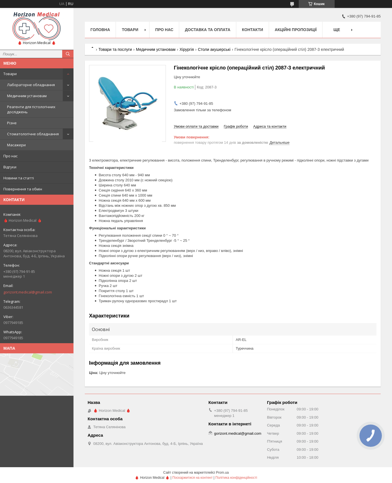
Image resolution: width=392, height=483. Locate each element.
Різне (12, 122)
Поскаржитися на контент (192, 478)
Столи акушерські (214, 49)
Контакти (252, 29)
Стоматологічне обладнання (33, 133)
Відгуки (9, 166)
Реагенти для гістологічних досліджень (31, 109)
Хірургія (186, 49)
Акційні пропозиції (296, 29)
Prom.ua (222, 473)
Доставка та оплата (207, 29)
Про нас (10, 155)
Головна (100, 29)
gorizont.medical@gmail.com (27, 292)
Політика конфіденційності (236, 478)
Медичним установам (27, 95)
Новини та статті (18, 177)
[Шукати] (67, 54)
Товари (10, 73)
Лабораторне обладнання (31, 84)
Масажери (16, 144)
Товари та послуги (115, 49)
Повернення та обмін (22, 189)
